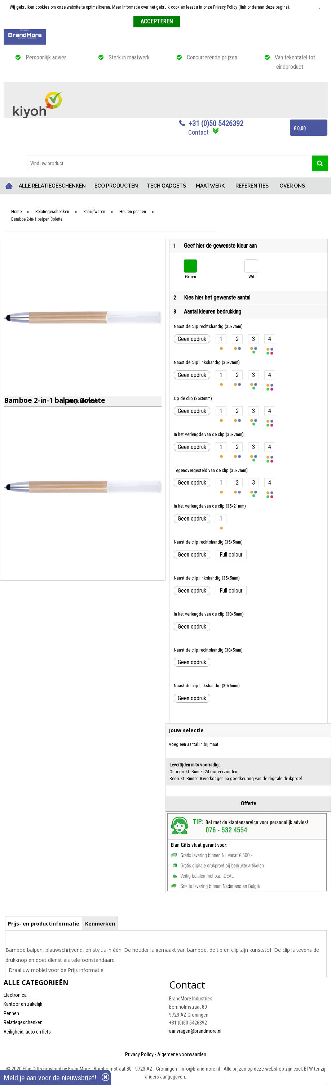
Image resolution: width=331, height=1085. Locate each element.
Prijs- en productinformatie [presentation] (43, 923)
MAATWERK (210, 186)
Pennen (11, 1013)
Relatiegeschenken (52, 212)
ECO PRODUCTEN (116, 186)
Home (9, 185)
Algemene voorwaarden (181, 1054)
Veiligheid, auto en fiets (27, 1032)
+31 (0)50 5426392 (216, 123)
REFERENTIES (252, 186)
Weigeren (190, 21)
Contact (198, 132)
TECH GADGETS (166, 186)
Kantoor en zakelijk (23, 1004)
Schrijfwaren (94, 212)
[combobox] (169, 163)
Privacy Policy (139, 1054)
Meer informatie (305, 7)
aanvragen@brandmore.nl (195, 1031)
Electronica (15, 995)
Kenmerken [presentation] (100, 923)
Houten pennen (132, 212)
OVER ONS (292, 186)
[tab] (44, 923)
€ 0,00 (300, 128)
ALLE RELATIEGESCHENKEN (52, 186)
